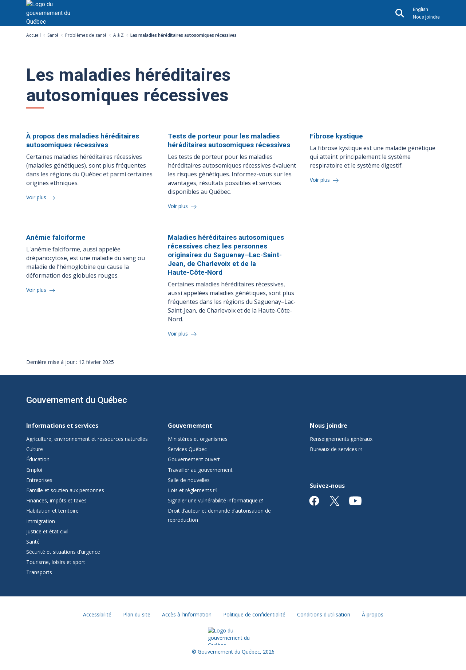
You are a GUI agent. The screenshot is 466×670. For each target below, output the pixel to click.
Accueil (33, 35)
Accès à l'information (187, 614)
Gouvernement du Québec (76, 400)
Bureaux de (336, 449)
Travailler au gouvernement (200, 469)
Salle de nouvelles (189, 480)
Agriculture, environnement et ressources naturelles (87, 438)
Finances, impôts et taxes (56, 500)
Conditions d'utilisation (323, 614)
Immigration (40, 521)
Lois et (192, 490)
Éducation (38, 459)
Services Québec (187, 449)
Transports (39, 572)
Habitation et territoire (52, 510)
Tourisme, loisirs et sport (55, 562)
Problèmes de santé (86, 35)
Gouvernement (190, 426)
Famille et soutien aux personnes (65, 490)
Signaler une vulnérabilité (215, 500)
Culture (34, 449)
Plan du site (136, 614)
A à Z (118, 35)
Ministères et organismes (198, 438)
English (420, 9)
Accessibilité (97, 614)
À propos (372, 614)
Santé (53, 35)
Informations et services (62, 426)
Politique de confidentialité (254, 614)
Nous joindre (426, 17)
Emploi (34, 469)
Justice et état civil (47, 531)
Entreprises (39, 480)
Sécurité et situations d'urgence (63, 551)
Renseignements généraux (341, 438)
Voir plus (37, 197)
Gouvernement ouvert (194, 459)
